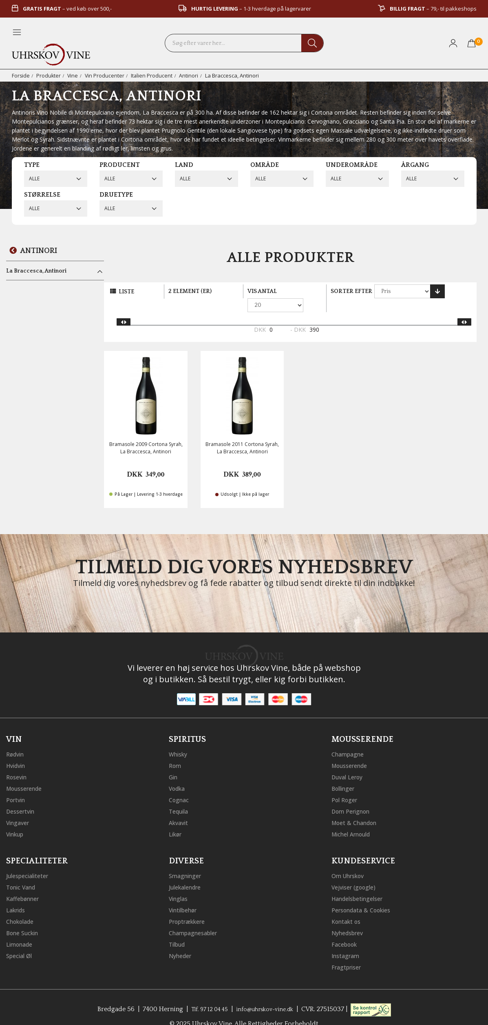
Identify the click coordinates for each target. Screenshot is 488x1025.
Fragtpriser (348, 952)
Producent (119, 165)
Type (32, 165)
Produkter (49, 75)
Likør (176, 819)
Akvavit (180, 807)
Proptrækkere (190, 906)
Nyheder (182, 940)
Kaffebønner (25, 883)
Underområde (352, 165)
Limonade (21, 929)
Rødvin (17, 739)
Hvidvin (17, 750)
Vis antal (262, 291)
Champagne (350, 739)
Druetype (116, 194)
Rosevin (18, 762)
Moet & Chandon (357, 807)
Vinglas (180, 883)
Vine (73, 75)
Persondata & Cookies (365, 895)
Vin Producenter (106, 75)
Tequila (180, 796)
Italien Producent (153, 75)
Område (264, 165)
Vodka (178, 773)
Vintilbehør (186, 895)
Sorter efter (351, 291)
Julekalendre (188, 872)
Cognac (180, 785)
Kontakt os (348, 906)
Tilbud (178, 929)
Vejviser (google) (357, 872)
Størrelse (42, 194)
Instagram (347, 940)
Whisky (180, 739)
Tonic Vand (23, 872)
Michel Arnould (354, 819)
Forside (21, 75)
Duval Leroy (349, 762)
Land (184, 165)
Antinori (190, 75)
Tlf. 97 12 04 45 (205, 994)
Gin (174, 762)
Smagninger (187, 860)
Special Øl (21, 940)
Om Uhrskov (350, 860)
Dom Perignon (353, 796)
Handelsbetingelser (361, 883)
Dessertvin (22, 796)
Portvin (17, 785)
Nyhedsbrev (349, 918)
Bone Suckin (25, 918)
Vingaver (19, 807)
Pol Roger (346, 785)
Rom (176, 750)
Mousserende (27, 773)
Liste (126, 291)
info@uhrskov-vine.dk (268, 994)
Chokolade (22, 906)
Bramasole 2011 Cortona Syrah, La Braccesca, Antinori (242, 434)
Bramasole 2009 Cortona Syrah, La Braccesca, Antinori (146, 434)
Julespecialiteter (30, 860)
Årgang (415, 165)
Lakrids (17, 895)
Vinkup (16, 819)
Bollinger (345, 773)
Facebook (346, 929)
